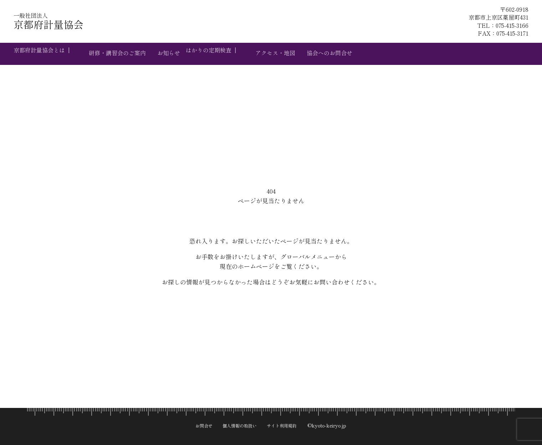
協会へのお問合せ (358, 53)
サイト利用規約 (287, 422)
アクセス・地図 (297, 53)
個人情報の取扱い (239, 422)
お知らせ (179, 53)
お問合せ (197, 422)
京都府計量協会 (81, 24)
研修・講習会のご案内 (122, 53)
